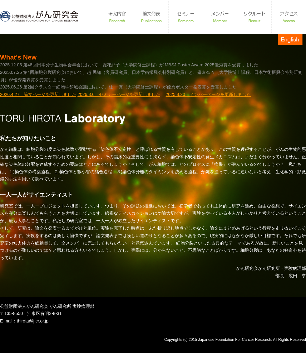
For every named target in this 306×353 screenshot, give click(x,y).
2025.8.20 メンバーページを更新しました (208, 94)
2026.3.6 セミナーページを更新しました (118, 94)
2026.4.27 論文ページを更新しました (38, 94)
